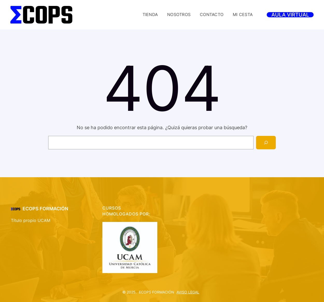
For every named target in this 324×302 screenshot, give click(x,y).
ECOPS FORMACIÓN (45, 208)
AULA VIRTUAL (290, 14)
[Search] (266, 142)
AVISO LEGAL (188, 292)
